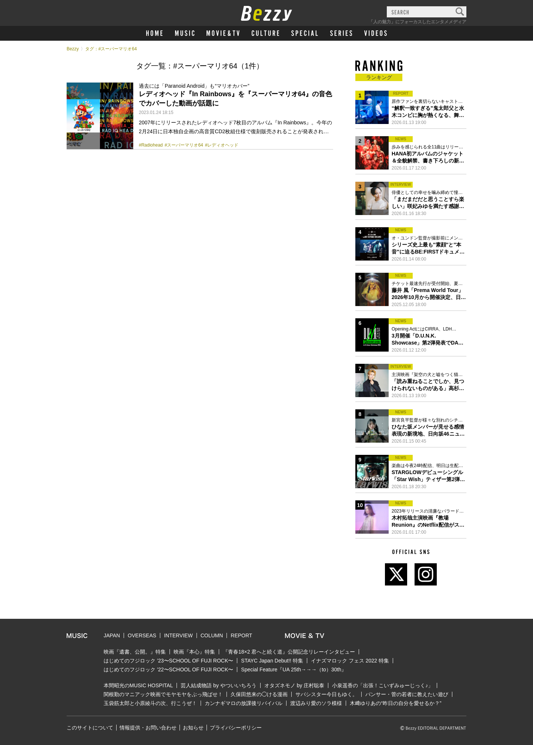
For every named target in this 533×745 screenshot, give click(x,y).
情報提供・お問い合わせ (148, 728)
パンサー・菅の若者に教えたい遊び (406, 694)
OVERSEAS (142, 635)
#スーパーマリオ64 (184, 145)
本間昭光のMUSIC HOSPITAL (138, 685)
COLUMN (212, 635)
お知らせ (193, 728)
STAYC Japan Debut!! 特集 (272, 660)
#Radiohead (151, 145)
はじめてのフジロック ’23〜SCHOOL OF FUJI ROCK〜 (168, 660)
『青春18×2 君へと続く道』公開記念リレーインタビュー (289, 651)
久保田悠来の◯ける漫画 (259, 694)
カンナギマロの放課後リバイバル (243, 703)
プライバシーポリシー (236, 728)
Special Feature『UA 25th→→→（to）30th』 (293, 669)
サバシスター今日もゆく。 (326, 694)
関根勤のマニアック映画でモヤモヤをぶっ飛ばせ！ (163, 694)
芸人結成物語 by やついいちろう (219, 685)
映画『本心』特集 (194, 651)
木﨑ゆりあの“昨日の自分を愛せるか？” (395, 703)
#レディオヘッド (222, 145)
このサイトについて (90, 728)
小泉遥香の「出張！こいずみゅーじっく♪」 (382, 685)
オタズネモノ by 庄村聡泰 (294, 685)
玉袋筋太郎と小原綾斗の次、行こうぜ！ (150, 703)
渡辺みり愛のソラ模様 (316, 703)
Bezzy (73, 48)
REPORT (241, 635)
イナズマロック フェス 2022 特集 (350, 660)
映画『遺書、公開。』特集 (135, 651)
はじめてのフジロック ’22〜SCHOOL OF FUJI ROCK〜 (168, 669)
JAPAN (112, 635)
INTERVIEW (178, 635)
